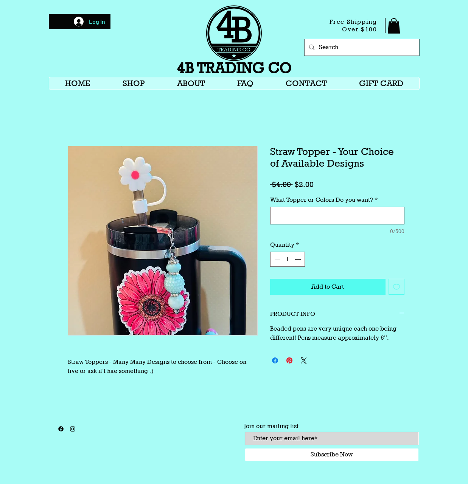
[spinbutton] (287, 259)
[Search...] (361, 47)
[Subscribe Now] (332, 454)
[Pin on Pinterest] (289, 360)
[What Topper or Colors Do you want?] (337, 215)
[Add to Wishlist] (396, 287)
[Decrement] (276, 259)
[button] (393, 26)
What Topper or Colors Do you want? (324, 199)
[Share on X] (303, 360)
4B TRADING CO (234, 68)
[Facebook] (61, 428)
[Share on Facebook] (275, 360)
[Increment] (298, 259)
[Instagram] (72, 428)
